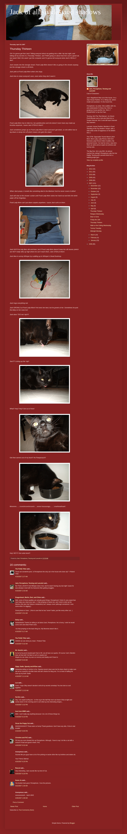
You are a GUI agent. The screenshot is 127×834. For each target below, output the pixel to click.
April (92, 208)
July (92, 200)
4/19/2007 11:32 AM (21, 690)
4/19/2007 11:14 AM (21, 676)
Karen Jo (18, 780)
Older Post (75, 806)
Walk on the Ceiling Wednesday (100, 225)
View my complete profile (95, 160)
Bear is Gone (94, 217)
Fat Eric (18, 697)
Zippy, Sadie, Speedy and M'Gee (26, 666)
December (94, 186)
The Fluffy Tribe (20, 569)
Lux (16, 683)
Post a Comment (18, 802)
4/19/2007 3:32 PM (21, 705)
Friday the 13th (95, 220)
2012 (91, 169)
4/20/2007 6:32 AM (21, 745)
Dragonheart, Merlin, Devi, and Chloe (28, 597)
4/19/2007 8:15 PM (21, 717)
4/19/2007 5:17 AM (21, 631)
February (94, 237)
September (94, 194)
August (93, 197)
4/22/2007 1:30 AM (21, 786)
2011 (91, 172)
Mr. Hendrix (19, 650)
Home (45, 806)
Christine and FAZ (21, 737)
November (94, 188)
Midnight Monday (95, 231)
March (93, 235)
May (92, 206)
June (92, 203)
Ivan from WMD (20, 711)
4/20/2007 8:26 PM (21, 774)
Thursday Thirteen (96, 211)
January (93, 240)
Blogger (72, 823)
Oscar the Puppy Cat (22, 723)
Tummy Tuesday (95, 228)
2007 (91, 183)
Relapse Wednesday (97, 214)
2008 (91, 180)
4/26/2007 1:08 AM (21, 798)
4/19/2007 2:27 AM (21, 576)
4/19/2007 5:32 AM (21, 644)
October (93, 191)
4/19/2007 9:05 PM (21, 731)
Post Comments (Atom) (26, 810)
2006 (91, 244)
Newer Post (14, 806)
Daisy (17, 620)
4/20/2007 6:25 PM (21, 761)
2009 (91, 177)
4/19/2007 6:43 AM (21, 660)
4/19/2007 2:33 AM (21, 591)
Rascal (17, 768)
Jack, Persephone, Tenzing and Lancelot (29, 583)
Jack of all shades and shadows (55, 12)
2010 (91, 174)
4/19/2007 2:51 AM (21, 613)
